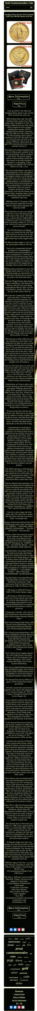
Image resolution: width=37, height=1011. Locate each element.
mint (20, 964)
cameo (27, 965)
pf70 (14, 965)
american (23, 973)
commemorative (17, 952)
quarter (18, 945)
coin (26, 976)
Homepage (19, 991)
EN (17, 1004)
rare (29, 942)
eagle (24, 942)
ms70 (28, 938)
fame (16, 939)
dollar (19, 983)
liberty (18, 960)
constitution (24, 980)
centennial (15, 969)
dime (9, 965)
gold (25, 968)
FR (21, 1004)
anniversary (14, 941)
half (31, 953)
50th (23, 945)
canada (22, 939)
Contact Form (19, 994)
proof (19, 948)
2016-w (10, 939)
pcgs (10, 960)
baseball (26, 957)
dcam (25, 961)
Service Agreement (19, 1000)
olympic (10, 945)
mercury (14, 980)
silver (14, 972)
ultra (30, 961)
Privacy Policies (19, 997)
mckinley (20, 957)
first (29, 945)
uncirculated (13, 977)
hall (21, 978)
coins (13, 956)
